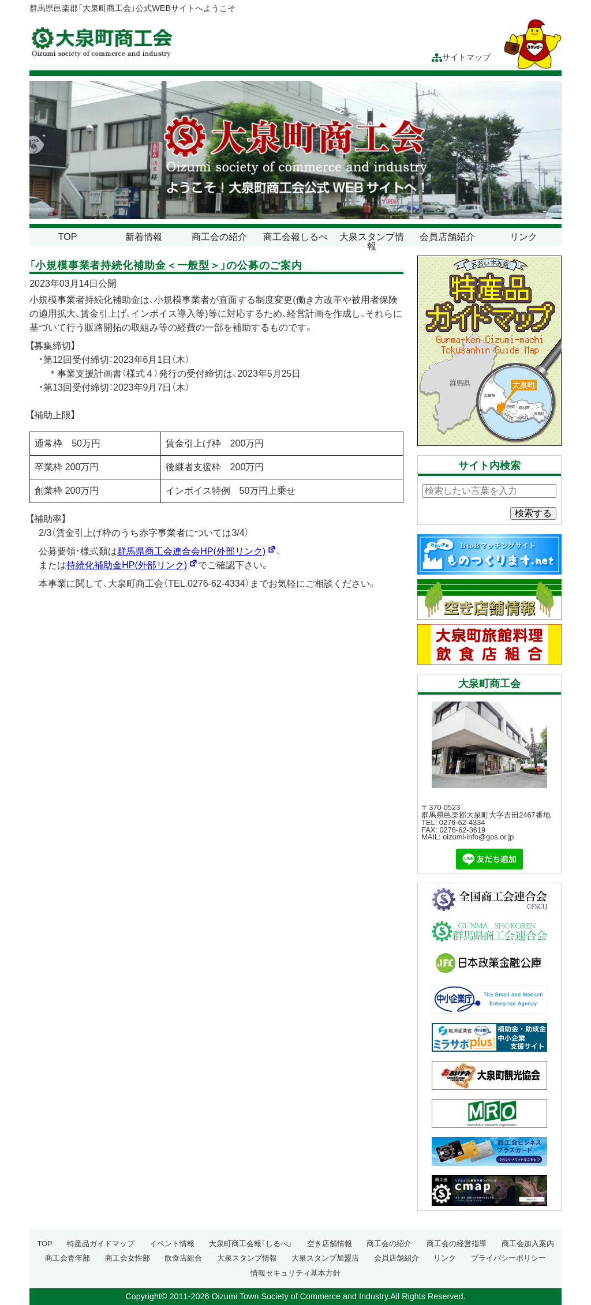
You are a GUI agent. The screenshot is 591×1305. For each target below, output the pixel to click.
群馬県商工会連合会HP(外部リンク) (196, 551)
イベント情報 (171, 1243)
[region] (295, 150)
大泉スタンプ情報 (371, 241)
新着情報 (143, 237)
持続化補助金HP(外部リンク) (132, 565)
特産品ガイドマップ (100, 1243)
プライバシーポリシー (508, 1258)
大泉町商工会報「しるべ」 (250, 1243)
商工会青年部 (67, 1258)
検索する (533, 513)
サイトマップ (461, 57)
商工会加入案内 (528, 1243)
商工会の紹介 (219, 237)
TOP (67, 237)
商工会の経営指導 (457, 1243)
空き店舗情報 (329, 1243)
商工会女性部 (127, 1258)
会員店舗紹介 (447, 237)
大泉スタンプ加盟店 (325, 1258)
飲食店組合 (183, 1258)
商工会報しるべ (295, 237)
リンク (523, 237)
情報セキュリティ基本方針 (295, 1273)
